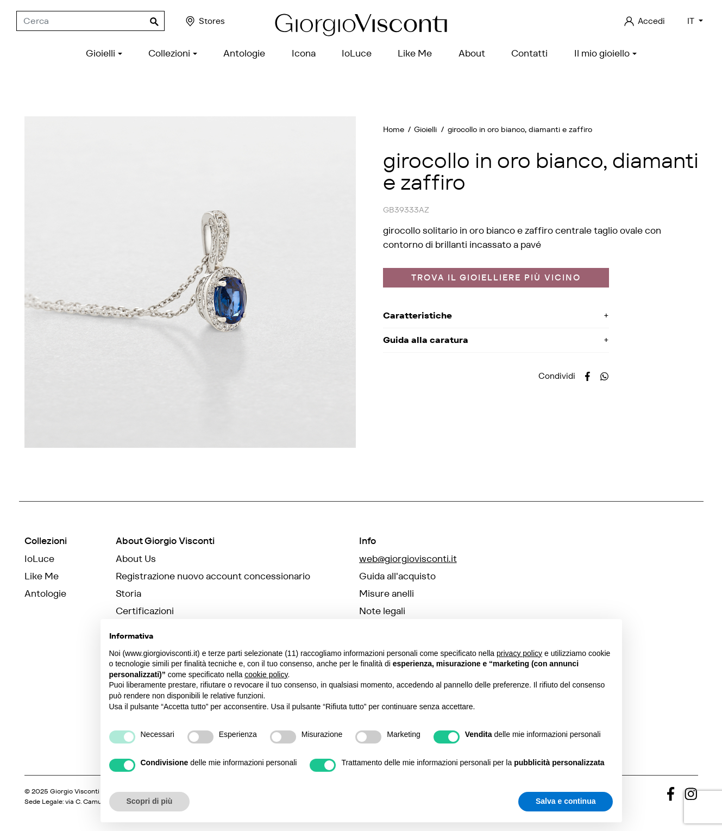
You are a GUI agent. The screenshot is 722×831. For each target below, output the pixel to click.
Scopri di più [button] (150, 801)
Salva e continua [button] (565, 801)
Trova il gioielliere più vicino (496, 277)
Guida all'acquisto (397, 576)
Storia (128, 593)
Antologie (45, 593)
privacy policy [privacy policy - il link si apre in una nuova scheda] (519, 653)
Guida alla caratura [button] (425, 340)
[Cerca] (90, 21)
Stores (204, 21)
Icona (36, 611)
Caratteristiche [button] (417, 315)
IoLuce (39, 559)
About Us (136, 559)
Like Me (41, 576)
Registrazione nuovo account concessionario (213, 576)
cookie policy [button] (265, 674)
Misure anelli (386, 593)
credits (36, 809)
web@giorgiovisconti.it (408, 559)
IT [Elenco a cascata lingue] (691, 21)
